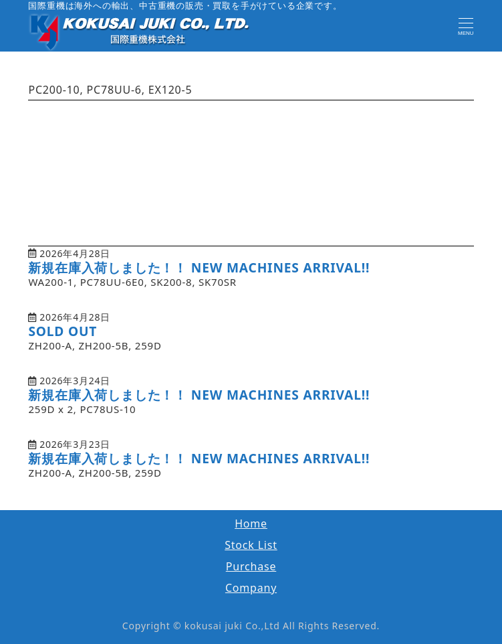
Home (251, 523)
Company (251, 587)
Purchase (251, 566)
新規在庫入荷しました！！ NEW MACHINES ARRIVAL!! (199, 267)
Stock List (251, 545)
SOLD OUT (62, 331)
